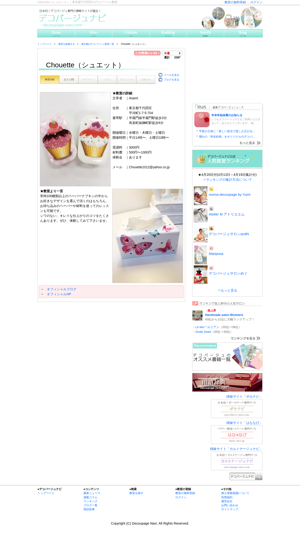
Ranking (168, 33)
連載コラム (90, 497)
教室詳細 (49, 79)
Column (130, 33)
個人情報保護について (235, 493)
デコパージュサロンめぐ (228, 273)
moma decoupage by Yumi (229, 194)
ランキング (90, 501)
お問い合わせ (229, 505)
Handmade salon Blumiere (224, 315)
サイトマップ (229, 509)
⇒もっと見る (227, 290)
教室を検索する (66, 44)
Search (205, 33)
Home (56, 33)
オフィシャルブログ (61, 289)
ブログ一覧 (90, 505)
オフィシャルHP (59, 294)
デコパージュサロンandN (229, 234)
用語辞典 (89, 509)
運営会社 (226, 501)
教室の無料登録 (235, 2)
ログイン (256, 2)
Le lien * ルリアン (207, 327)
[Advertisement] (92, 311)
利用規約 (226, 497)
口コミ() (69, 79)
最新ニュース (91, 493)
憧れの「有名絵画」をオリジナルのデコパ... (227, 136)
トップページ (45, 44)
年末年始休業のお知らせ (226, 115)
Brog (242, 33)
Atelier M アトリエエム (227, 214)
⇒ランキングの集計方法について (227, 179)
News (93, 33)
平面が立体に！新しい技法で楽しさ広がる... (227, 131)
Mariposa (216, 254)
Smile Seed (203, 332)
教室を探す (136, 493)
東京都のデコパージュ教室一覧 (97, 44)
